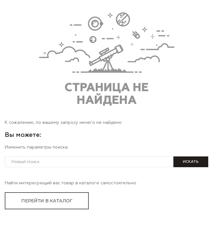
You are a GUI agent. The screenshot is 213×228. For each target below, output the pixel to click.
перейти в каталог (46, 201)
